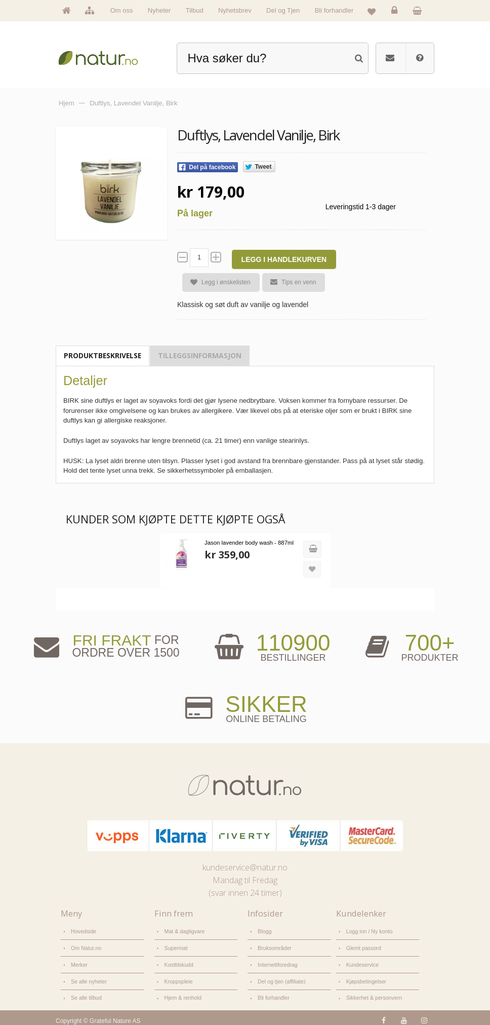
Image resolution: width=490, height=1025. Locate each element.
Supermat (175, 945)
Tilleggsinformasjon (199, 355)
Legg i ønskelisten (216, 282)
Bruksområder (273, 945)
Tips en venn (289, 282)
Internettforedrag (276, 961)
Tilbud (194, 10)
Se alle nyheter (87, 977)
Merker (79, 961)
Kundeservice (361, 961)
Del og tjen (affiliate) (280, 977)
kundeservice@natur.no (245, 866)
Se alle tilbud (85, 993)
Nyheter (159, 10)
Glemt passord (362, 945)
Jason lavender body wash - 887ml (247, 543)
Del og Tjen (283, 10)
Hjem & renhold (182, 993)
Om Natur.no (85, 945)
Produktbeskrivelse (102, 355)
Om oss (121, 10)
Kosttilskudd (178, 961)
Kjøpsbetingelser (365, 977)
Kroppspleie (178, 977)
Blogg (264, 930)
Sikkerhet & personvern (372, 993)
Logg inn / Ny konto (368, 930)
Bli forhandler (334, 10)
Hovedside (83, 930)
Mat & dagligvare (183, 930)
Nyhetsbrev (235, 10)
